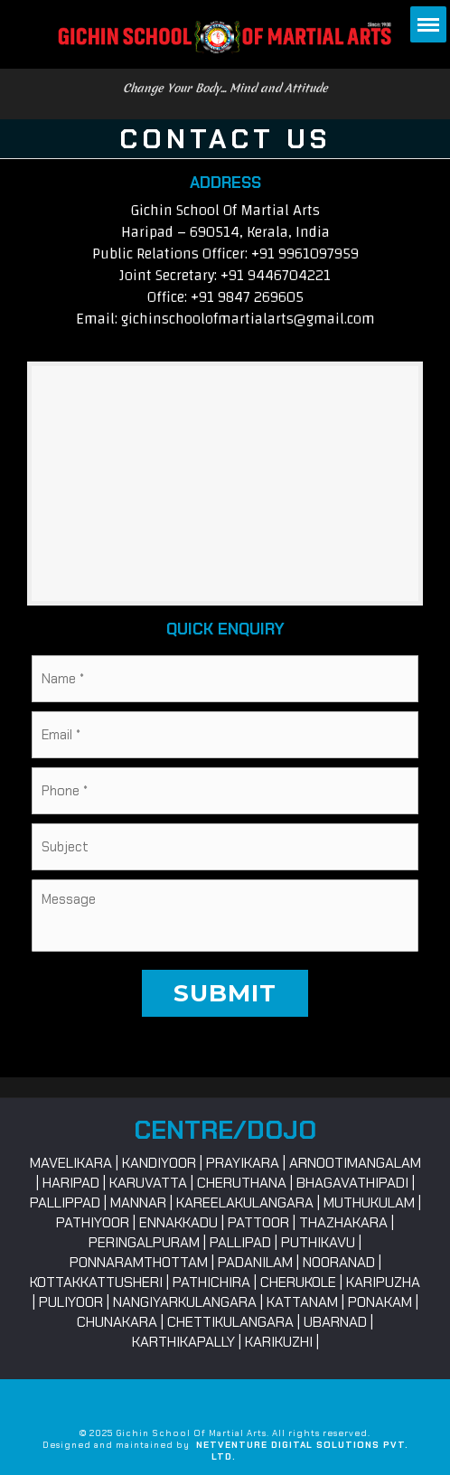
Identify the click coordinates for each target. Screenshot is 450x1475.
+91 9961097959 (305, 254)
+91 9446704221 (275, 275)
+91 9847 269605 (247, 297)
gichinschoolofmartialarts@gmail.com (248, 319)
